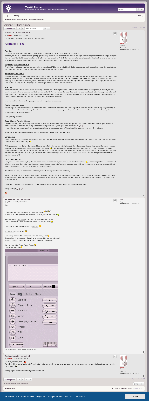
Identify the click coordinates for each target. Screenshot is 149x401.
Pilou (121, 199)
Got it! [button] (135, 397)
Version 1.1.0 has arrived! (17, 25)
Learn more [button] (79, 396)
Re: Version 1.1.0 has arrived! (17, 199)
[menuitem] (16, 15)
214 (125, 48)
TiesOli (122, 43)
